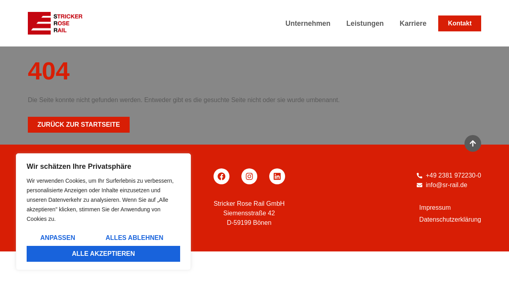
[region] (103, 211)
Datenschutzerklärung (450, 219)
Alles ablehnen (134, 237)
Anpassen (57, 237)
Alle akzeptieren (103, 253)
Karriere (413, 23)
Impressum (435, 207)
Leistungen (367, 23)
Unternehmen (310, 23)
